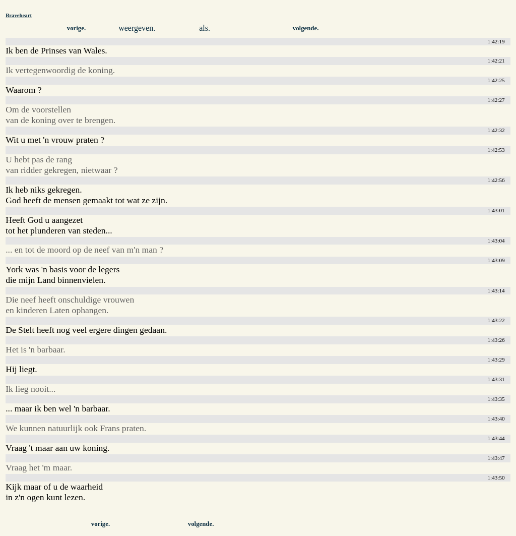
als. (204, 28)
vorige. (76, 28)
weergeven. (136, 28)
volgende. (306, 28)
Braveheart (19, 15)
